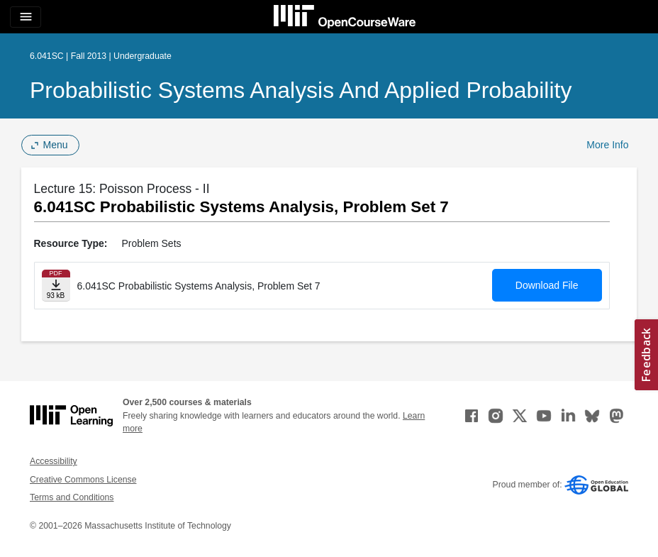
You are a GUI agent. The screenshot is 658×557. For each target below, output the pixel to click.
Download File (547, 285)
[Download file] (56, 286)
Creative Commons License (83, 480)
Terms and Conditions (71, 497)
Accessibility (53, 461)
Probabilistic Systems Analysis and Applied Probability (300, 90)
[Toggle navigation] (25, 17)
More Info (607, 144)
